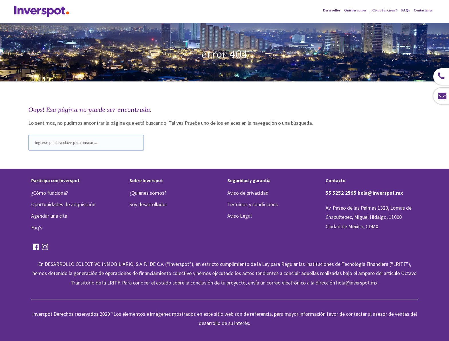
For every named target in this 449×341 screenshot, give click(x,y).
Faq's (36, 227)
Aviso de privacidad (248, 193)
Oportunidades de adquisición (63, 204)
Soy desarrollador (148, 204)
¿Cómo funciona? (49, 193)
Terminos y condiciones (252, 204)
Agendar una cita (49, 216)
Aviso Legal (239, 216)
